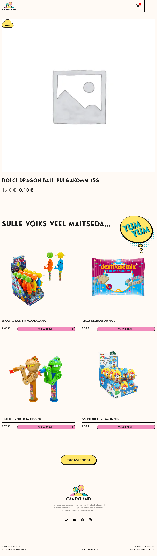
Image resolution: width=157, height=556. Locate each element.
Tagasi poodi (78, 460)
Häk (18, 547)
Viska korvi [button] (45, 329)
